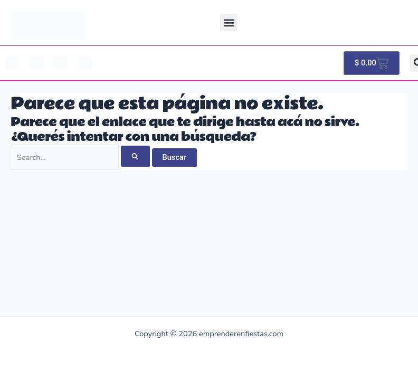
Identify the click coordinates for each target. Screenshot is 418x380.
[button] (229, 22)
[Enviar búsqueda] (135, 156)
